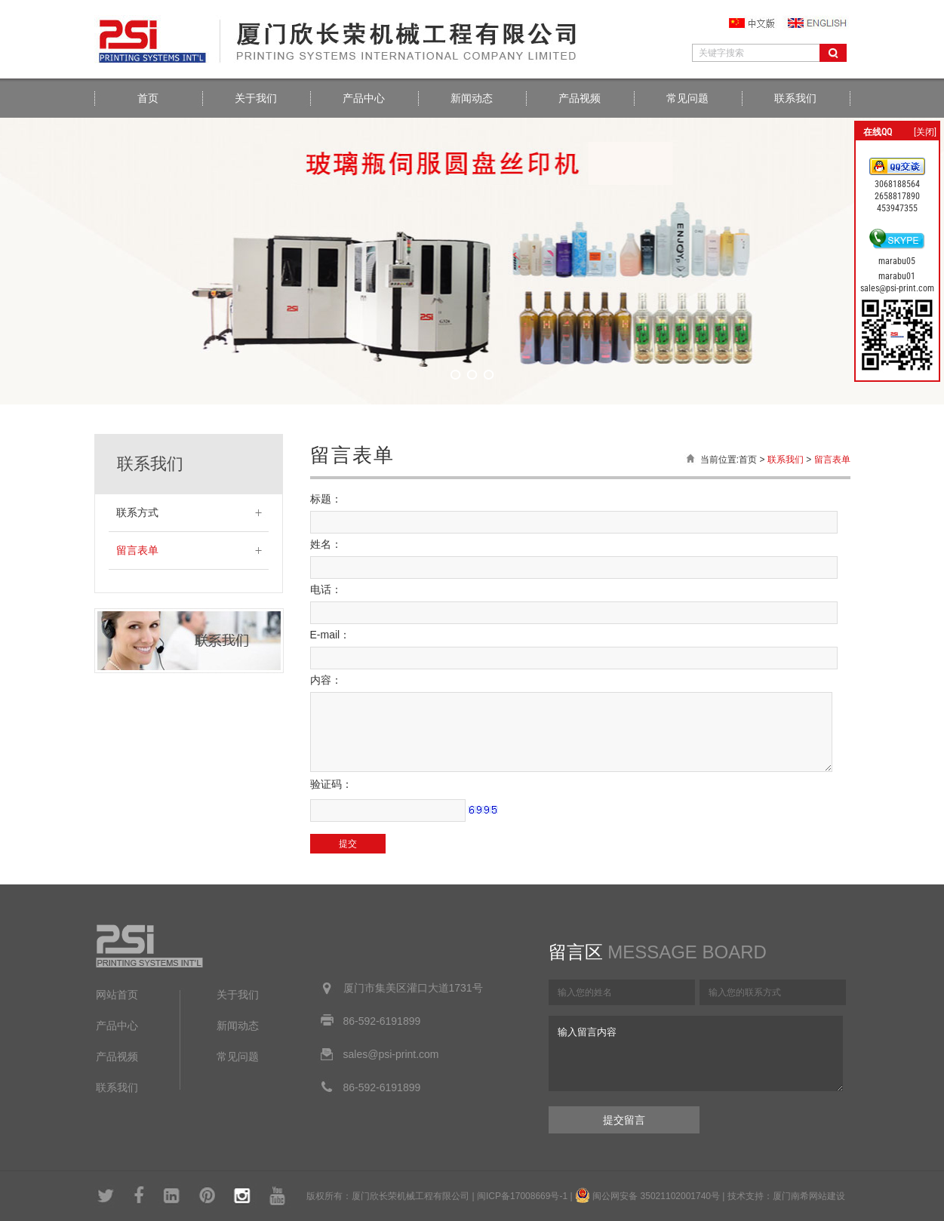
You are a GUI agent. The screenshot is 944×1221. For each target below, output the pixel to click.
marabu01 (896, 276)
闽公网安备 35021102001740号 (656, 1196)
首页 (147, 98)
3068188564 (897, 184)
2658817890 (897, 196)
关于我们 (256, 98)
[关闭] (925, 132)
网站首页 (117, 995)
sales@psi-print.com (897, 288)
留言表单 (137, 550)
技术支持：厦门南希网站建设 (786, 1196)
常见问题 (687, 98)
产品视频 (579, 98)
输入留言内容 (696, 1053)
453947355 (897, 208)
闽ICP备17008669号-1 (522, 1196)
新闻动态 (471, 98)
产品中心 (364, 98)
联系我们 (795, 98)
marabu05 (896, 261)
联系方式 (137, 512)
